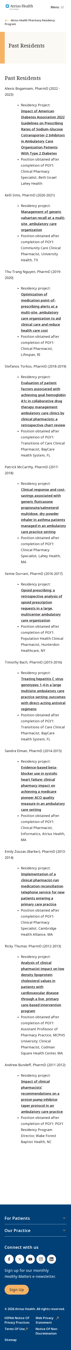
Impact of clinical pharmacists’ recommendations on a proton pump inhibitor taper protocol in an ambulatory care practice (42, 1096)
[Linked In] (51, 1259)
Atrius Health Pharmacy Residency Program (30, 22)
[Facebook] (9, 1259)
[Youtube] (30, 1259)
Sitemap (11, 1340)
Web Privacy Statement (45, 1320)
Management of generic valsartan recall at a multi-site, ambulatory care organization (43, 220)
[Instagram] (40, 1259)
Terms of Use (15, 1329)
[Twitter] (19, 1259)
